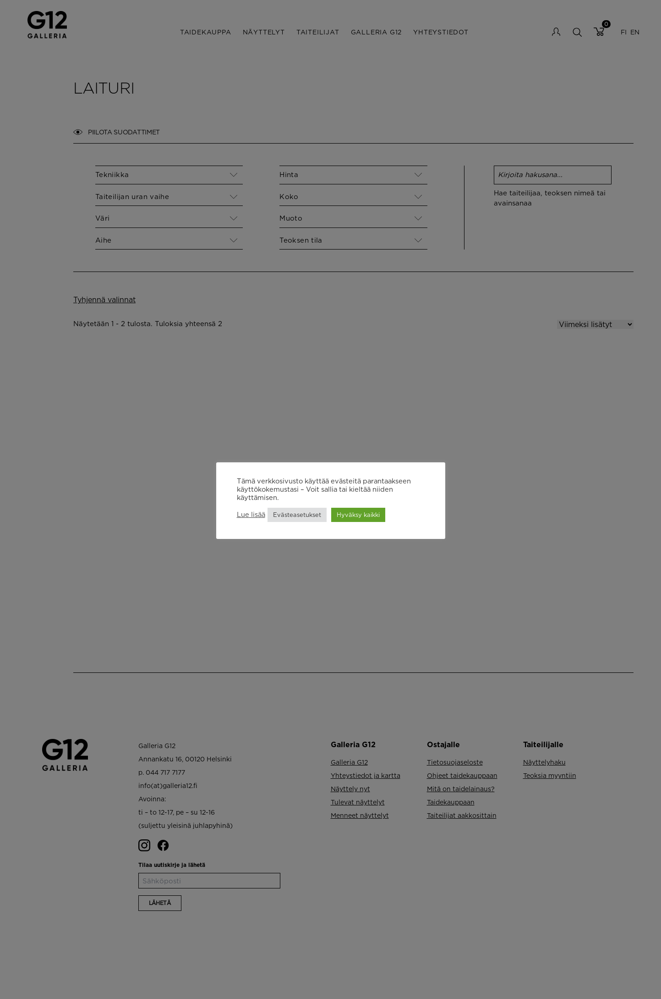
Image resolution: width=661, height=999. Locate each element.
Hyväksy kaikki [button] (358, 514)
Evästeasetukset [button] (297, 514)
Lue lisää (251, 514)
